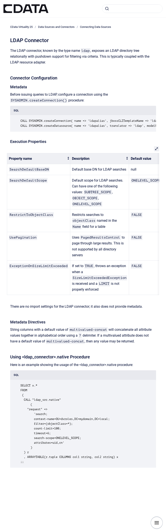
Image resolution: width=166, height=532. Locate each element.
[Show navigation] (157, 523)
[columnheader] (38, 158)
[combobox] (132, 9)
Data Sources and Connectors (56, 26)
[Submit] (107, 8)
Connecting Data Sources (95, 26)
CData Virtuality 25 (21, 26)
